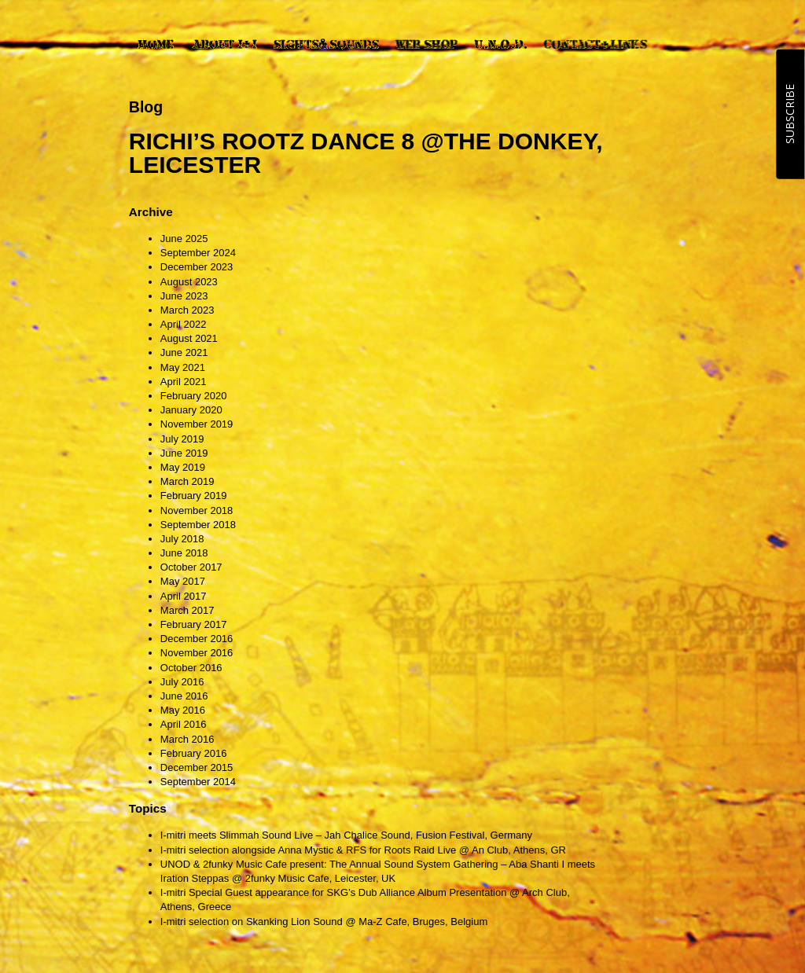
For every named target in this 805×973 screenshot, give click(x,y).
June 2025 (184, 238)
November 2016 (196, 653)
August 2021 (189, 338)
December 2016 (196, 638)
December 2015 (196, 767)
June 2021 (184, 352)
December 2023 (196, 267)
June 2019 (184, 453)
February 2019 (193, 495)
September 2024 (198, 253)
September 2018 (198, 525)
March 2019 (187, 481)
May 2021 (182, 367)
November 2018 (196, 510)
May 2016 (182, 710)
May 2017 (182, 581)
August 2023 (189, 282)
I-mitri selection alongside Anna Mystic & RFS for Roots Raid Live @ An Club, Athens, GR (363, 850)
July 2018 (182, 539)
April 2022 (183, 324)
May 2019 (182, 467)
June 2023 (184, 296)
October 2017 (191, 567)
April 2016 (183, 724)
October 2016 (191, 668)
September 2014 (198, 782)
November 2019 (196, 424)
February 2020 (193, 396)
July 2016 (182, 682)
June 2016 (184, 696)
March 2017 (187, 610)
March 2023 (187, 310)
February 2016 (193, 753)
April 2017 (183, 596)
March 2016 (187, 739)
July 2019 (182, 439)
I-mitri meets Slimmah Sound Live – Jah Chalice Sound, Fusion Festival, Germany (346, 835)
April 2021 (183, 381)
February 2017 (193, 624)
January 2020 (191, 410)
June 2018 (184, 553)
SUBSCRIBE (789, 114)
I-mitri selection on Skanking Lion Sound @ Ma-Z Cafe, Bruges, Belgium (323, 921)
